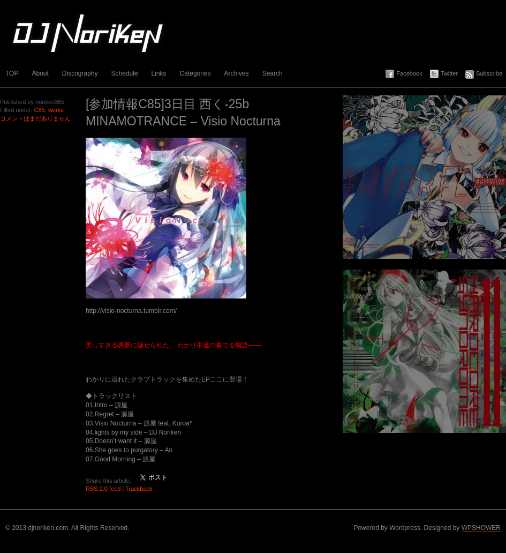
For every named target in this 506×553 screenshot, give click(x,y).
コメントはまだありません (35, 118)
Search (272, 73)
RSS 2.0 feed (103, 488)
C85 (39, 110)
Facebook (409, 73)
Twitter (449, 73)
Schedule (124, 73)
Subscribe (489, 73)
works (56, 110)
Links (159, 73)
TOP (11, 73)
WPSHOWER (481, 528)
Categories (195, 73)
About (40, 73)
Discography (80, 73)
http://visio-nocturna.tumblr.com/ (131, 311)
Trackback (138, 488)
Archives (236, 73)
